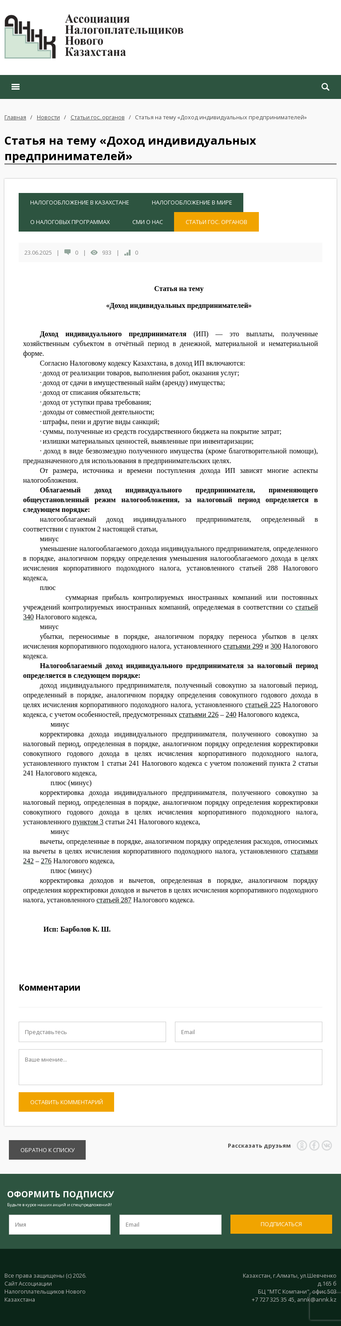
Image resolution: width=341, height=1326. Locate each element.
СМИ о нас (147, 222)
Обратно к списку (47, 1150)
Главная (15, 117)
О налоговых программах (70, 222)
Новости (48, 117)
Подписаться (281, 1224)
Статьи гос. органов (98, 117)
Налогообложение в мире (192, 202)
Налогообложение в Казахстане (79, 202)
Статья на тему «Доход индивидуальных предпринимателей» (221, 117)
